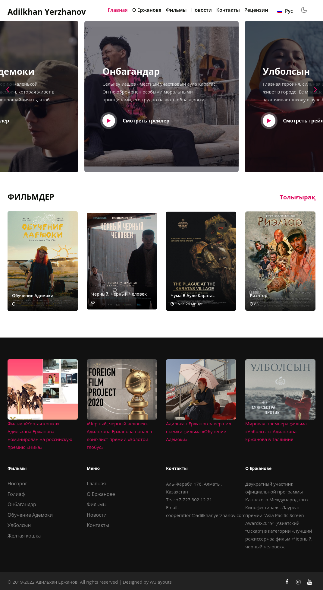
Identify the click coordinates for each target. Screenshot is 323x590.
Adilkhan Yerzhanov (47, 12)
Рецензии (256, 10)
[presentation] (7, 89)
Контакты (228, 10)
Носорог (17, 483)
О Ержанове (147, 10)
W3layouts (161, 582)
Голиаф (16, 494)
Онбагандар (22, 504)
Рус (285, 11)
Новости (201, 10)
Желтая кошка (24, 535)
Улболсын (19, 525)
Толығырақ (297, 197)
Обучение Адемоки (30, 515)
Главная (118, 10)
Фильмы (176, 10)
